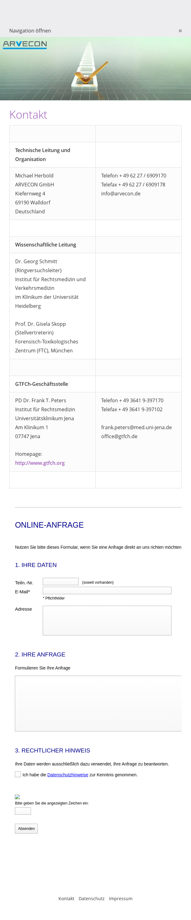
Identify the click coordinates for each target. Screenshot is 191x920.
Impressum (120, 898)
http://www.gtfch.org (40, 463)
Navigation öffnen (30, 30)
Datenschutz (92, 898)
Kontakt (66, 898)
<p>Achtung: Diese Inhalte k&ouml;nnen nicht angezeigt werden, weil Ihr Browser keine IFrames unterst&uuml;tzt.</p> (95, 686)
